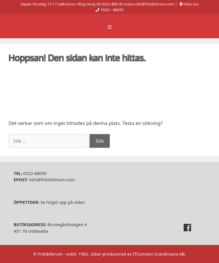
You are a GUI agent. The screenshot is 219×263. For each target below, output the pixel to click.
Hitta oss (190, 4)
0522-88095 (30, 173)
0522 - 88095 (112, 9)
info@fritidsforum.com (44, 179)
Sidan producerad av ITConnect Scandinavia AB (137, 254)
